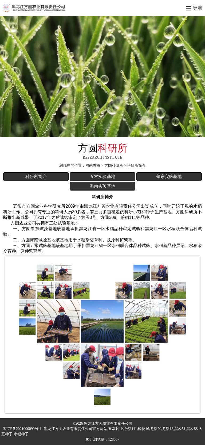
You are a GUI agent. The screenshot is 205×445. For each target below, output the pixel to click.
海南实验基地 (102, 186)
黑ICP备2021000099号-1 (22, 429)
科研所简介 (36, 176)
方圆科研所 (113, 165)
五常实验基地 (102, 176)
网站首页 (92, 165)
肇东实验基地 (169, 176)
